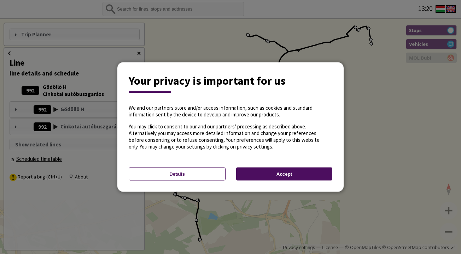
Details (177, 174)
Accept (284, 174)
